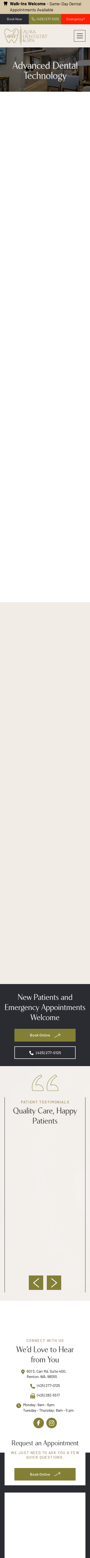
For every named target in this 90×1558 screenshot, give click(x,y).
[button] (79, 36)
